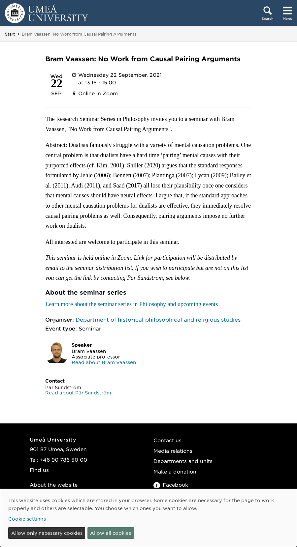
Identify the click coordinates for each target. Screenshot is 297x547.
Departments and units (183, 461)
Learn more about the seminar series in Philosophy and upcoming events (131, 304)
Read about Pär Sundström (78, 392)
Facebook (170, 484)
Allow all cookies (110, 533)
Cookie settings (27, 519)
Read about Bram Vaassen (104, 362)
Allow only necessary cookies (46, 533)
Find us (39, 470)
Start (10, 34)
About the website (54, 484)
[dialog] (148, 517)
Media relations (172, 450)
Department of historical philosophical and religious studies (158, 319)
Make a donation (174, 471)
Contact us (167, 440)
